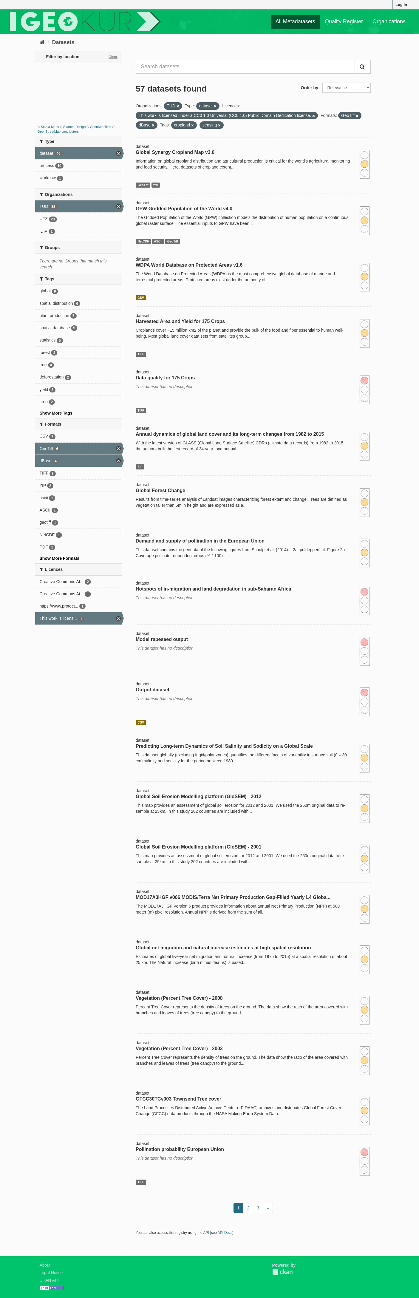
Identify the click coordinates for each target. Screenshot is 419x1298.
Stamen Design (74, 127)
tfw (155, 185)
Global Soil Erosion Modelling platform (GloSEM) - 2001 (198, 846)
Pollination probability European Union (180, 1149)
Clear (113, 57)
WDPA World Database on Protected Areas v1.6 (189, 265)
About (45, 1265)
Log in (401, 4)
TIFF (140, 354)
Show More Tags (56, 413)
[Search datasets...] (245, 67)
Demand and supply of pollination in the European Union (200, 540)
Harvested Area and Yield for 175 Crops (180, 321)
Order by (309, 87)
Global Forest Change (160, 490)
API (206, 1233)
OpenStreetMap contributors (58, 131)
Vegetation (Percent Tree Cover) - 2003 (179, 1048)
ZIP (139, 467)
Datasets (63, 42)
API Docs (225, 1233)
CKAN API (49, 1280)
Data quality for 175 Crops (165, 377)
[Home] (42, 42)
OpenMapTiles (100, 127)
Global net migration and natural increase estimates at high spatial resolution (223, 947)
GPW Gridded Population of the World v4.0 (184, 208)
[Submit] (363, 67)
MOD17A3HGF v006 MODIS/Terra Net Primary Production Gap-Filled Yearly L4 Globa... (233, 897)
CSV (140, 297)
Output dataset (152, 689)
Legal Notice (51, 1272)
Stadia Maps (50, 127)
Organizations (389, 21)
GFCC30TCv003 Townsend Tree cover (178, 1098)
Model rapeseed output (162, 639)
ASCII (158, 241)
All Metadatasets (295, 21)
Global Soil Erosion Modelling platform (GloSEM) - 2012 (198, 796)
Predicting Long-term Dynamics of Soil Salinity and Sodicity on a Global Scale (224, 746)
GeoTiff (143, 185)
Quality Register (344, 21)
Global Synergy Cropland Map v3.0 (175, 152)
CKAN (282, 1272)
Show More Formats (60, 558)
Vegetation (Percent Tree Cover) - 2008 (179, 998)
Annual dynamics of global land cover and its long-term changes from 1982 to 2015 (230, 434)
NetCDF (143, 241)
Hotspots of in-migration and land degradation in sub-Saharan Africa (213, 588)
